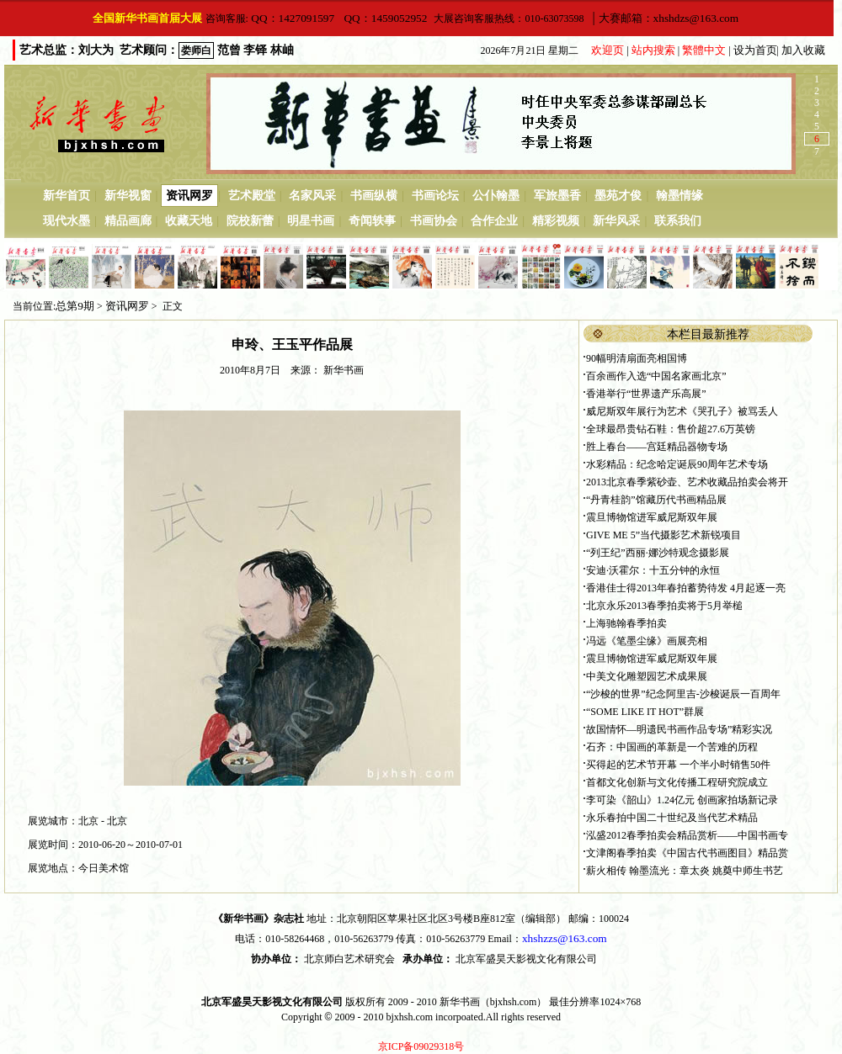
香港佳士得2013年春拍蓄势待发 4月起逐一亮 (686, 588)
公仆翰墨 (496, 195)
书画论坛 (435, 195)
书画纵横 (373, 195)
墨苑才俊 (618, 195)
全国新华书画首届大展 (147, 18)
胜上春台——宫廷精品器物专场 (656, 447)
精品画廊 (128, 221)
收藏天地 (188, 221)
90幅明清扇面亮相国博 (636, 358)
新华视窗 (128, 195)
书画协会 (433, 221)
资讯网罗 (189, 195)
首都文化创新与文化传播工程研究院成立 (677, 782)
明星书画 (310, 221)
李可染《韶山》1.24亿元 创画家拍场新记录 (682, 800)
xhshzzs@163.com (564, 938)
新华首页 (66, 195)
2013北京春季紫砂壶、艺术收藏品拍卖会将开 (687, 482)
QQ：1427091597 (291, 18)
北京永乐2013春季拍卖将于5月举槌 (664, 606)
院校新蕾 (250, 221)
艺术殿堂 (251, 195)
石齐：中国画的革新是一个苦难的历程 (672, 747)
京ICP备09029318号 (421, 1046)
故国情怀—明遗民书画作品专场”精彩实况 (679, 729)
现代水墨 (66, 221)
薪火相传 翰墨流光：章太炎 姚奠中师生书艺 (684, 871)
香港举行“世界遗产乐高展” (646, 394)
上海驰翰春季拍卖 (626, 623)
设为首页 (755, 50)
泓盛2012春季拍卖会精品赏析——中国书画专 (687, 835)
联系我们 (677, 221)
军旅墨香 (557, 195)
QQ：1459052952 (384, 18)
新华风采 (616, 221)
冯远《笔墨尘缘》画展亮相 (646, 641)
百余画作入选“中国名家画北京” (656, 376)
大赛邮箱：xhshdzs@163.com (670, 18)
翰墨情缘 (679, 195)
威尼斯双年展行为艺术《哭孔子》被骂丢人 (682, 411)
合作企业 (494, 221)
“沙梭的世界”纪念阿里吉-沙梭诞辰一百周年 (683, 694)
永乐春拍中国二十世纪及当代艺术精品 (672, 818)
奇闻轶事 (372, 221)
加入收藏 (803, 50)
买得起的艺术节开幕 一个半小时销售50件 (678, 765)
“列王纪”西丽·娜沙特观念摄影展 (657, 553)
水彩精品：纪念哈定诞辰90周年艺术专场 (677, 464)
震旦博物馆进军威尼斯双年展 (651, 517)
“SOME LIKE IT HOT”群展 (645, 712)
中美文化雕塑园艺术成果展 (646, 676)
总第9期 (75, 305)
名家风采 (312, 195)
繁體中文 (704, 50)
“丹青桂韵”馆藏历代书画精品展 (656, 500)
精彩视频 (555, 221)
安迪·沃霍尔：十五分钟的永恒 (653, 570)
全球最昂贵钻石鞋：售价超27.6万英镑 (670, 429)
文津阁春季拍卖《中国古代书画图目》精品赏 (687, 853)
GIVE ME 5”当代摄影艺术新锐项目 (663, 535)
